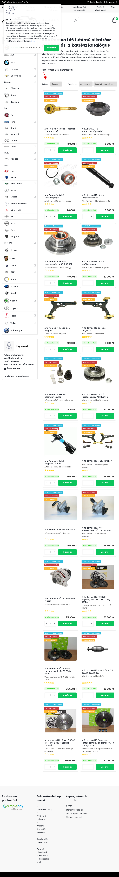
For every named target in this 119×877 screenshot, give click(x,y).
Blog (113, 7)
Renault (11, 250)
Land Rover (13, 183)
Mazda (10, 196)
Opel (9, 230)
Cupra (7, 82)
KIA (9, 171)
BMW (10, 62)
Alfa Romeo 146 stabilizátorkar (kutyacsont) (59, 130)
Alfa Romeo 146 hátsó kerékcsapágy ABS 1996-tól (58, 262)
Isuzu (6, 152)
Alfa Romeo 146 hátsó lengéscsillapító (93, 196)
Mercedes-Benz (15, 203)
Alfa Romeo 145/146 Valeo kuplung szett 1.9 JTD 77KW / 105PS (58, 671)
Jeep (6, 165)
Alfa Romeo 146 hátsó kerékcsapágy (93, 262)
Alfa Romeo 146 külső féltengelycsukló (54, 395)
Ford (9, 121)
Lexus (10, 190)
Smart (10, 279)
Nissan (10, 223)
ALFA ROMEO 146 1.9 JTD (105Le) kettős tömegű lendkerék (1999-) (59, 743)
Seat (9, 272)
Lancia (10, 177)
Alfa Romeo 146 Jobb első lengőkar (57, 329)
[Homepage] (3, 7)
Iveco (10, 146)
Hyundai (11, 134)
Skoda (10, 301)
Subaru (11, 286)
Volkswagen (13, 330)
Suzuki (10, 293)
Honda (10, 128)
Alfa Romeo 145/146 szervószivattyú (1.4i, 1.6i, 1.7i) (96, 529)
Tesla (10, 315)
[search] (75, 21)
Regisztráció (111, 2)
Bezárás (51, 47)
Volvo (10, 323)
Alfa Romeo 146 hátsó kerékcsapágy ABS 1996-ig (95, 395)
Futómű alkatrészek (100, 8)
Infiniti (10, 140)
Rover (9, 258)
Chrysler (11, 88)
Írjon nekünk (14, 368)
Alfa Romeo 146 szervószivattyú (60, 529)
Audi (9, 55)
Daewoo (11, 102)
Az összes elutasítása (30, 47)
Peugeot (11, 236)
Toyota (11, 308)
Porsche (8, 242)
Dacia (10, 95)
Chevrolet (12, 75)
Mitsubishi (12, 210)
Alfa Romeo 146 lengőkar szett (97, 461)
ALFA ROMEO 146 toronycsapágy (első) (93, 130)
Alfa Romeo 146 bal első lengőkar (94, 329)
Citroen (11, 69)
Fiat (9, 115)
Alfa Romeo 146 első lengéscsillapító (54, 462)
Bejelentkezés (96, 2)
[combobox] (85, 84)
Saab (10, 265)
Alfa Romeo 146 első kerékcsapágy (54, 196)
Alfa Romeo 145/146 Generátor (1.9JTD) (59, 600)
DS (5, 108)
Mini (9, 216)
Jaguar (11, 158)
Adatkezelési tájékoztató (79, 8)
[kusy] (50, 150)
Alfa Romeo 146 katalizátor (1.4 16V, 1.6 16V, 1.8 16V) (97, 671)
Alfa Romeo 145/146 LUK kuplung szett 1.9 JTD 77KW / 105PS (96, 599)
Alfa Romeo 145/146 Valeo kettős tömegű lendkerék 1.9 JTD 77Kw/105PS (98, 743)
